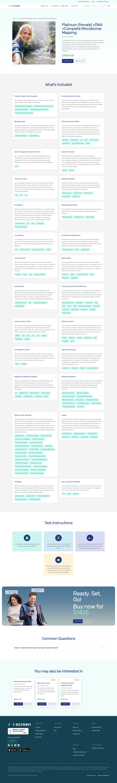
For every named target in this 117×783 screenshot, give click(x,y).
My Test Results (96, 727)
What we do (57, 727)
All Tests (37, 727)
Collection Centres (83, 1)
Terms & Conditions (103, 775)
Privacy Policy (91, 775)
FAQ (93, 1)
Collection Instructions (80, 752)
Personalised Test (40, 730)
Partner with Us (77, 730)
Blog (74, 749)
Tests (18, 18)
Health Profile (96, 730)
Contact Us (12, 741)
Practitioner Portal (103, 1)
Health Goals (39, 734)
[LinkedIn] (19, 745)
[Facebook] (9, 745)
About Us (75, 727)
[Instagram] (12, 745)
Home (14, 18)
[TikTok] (15, 745)
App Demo (38, 737)
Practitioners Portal (97, 748)
